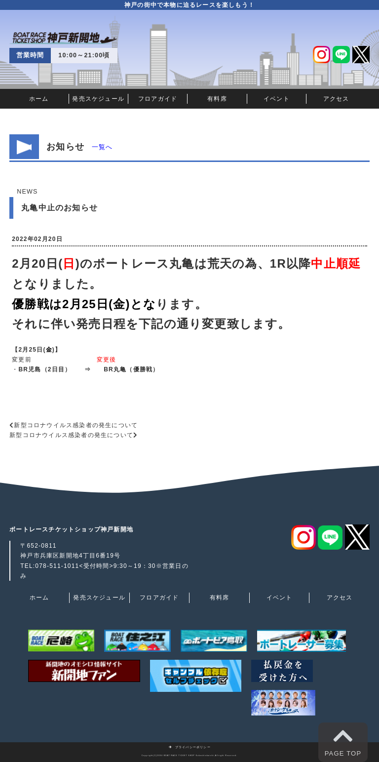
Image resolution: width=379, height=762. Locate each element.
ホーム (39, 98)
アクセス (336, 98)
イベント (277, 98)
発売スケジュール (98, 98)
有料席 (217, 98)
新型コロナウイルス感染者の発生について (76, 425)
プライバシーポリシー (189, 747)
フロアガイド (157, 98)
